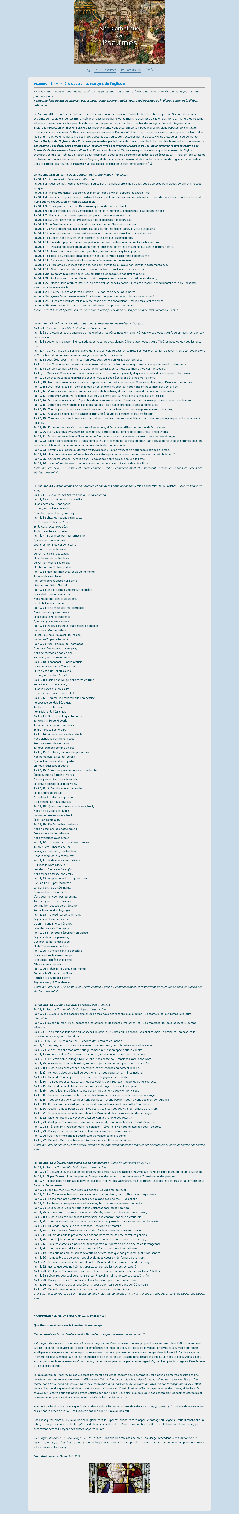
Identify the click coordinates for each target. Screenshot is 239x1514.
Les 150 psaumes (105, 70)
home (88, 70)
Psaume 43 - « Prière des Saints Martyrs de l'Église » (79, 84)
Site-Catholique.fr (130, 70)
